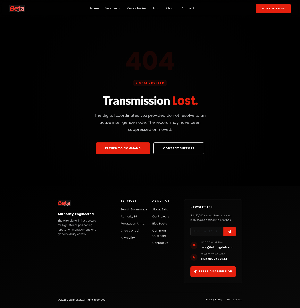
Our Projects (160, 216)
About (170, 8)
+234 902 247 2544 (214, 259)
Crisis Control (130, 231)
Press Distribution (213, 271)
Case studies (136, 8)
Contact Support (179, 149)
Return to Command (123, 149)
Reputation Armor (133, 223)
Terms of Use (234, 299)
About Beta (160, 209)
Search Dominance (134, 209)
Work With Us (273, 8)
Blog (156, 8)
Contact (187, 8)
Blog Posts (159, 223)
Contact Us (160, 243)
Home (94, 8)
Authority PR (129, 216)
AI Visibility (128, 238)
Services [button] (111, 8)
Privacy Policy (214, 299)
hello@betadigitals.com (217, 247)
